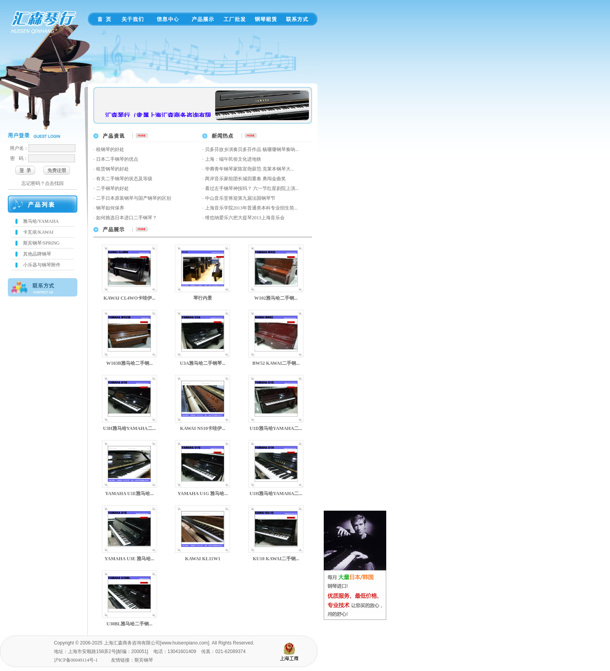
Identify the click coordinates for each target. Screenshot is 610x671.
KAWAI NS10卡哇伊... (202, 428)
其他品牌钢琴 (37, 254)
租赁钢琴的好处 (112, 169)
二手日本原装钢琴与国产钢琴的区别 (133, 198)
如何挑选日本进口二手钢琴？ (126, 217)
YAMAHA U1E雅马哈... (129, 493)
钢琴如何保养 (110, 208)
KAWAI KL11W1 (202, 558)
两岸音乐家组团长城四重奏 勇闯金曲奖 (245, 178)
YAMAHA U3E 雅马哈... (129, 558)
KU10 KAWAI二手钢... (276, 558)
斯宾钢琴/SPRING (41, 243)
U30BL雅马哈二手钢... (130, 624)
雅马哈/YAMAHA (41, 221)
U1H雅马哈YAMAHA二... (276, 493)
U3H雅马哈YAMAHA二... (129, 428)
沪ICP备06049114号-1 (76, 660)
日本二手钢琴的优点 (117, 159)
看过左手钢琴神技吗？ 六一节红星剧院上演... (252, 188)
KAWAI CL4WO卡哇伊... (129, 298)
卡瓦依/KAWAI (38, 232)
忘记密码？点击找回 (42, 183)
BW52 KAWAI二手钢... (276, 363)
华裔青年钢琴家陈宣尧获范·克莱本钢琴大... (249, 169)
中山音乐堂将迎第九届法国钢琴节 (240, 198)
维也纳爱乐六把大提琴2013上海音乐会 (245, 217)
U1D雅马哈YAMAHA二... (276, 428)
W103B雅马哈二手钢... (129, 363)
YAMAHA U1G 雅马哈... (203, 493)
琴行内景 (202, 298)
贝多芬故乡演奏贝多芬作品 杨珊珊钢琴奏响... (252, 149)
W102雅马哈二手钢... (276, 298)
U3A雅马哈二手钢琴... (202, 363)
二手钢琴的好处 (112, 188)
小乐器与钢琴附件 (42, 265)
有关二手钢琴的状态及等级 (124, 178)
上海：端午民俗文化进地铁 (233, 159)
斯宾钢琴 (143, 660)
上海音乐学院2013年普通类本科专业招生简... (251, 208)
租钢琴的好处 (110, 149)
